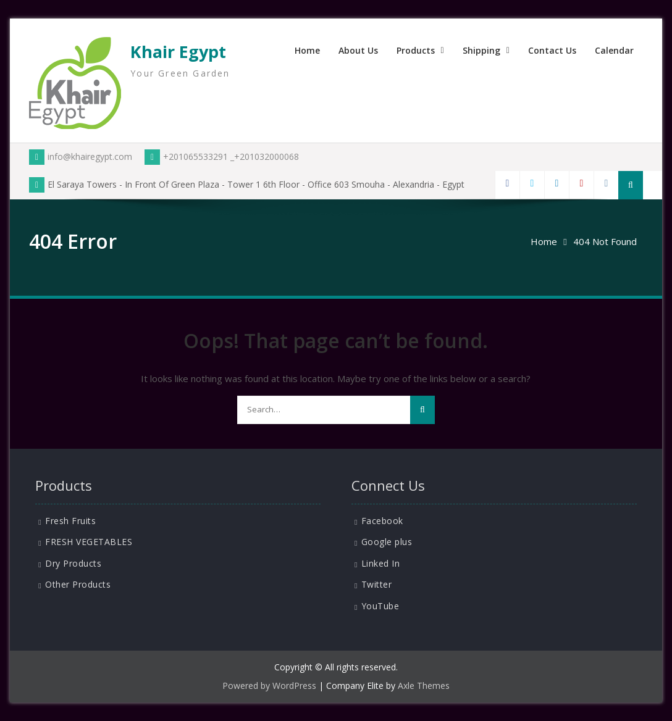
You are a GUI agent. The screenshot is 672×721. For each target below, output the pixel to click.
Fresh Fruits (70, 521)
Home (307, 50)
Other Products (78, 584)
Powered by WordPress (269, 685)
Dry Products (73, 563)
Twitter (376, 584)
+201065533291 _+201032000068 (222, 156)
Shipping (481, 50)
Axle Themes (424, 685)
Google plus (387, 542)
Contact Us (552, 50)
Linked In (380, 563)
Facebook (382, 521)
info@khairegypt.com (80, 156)
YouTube (380, 606)
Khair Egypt (178, 51)
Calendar (614, 50)
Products (416, 50)
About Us (358, 50)
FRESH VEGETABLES (88, 542)
